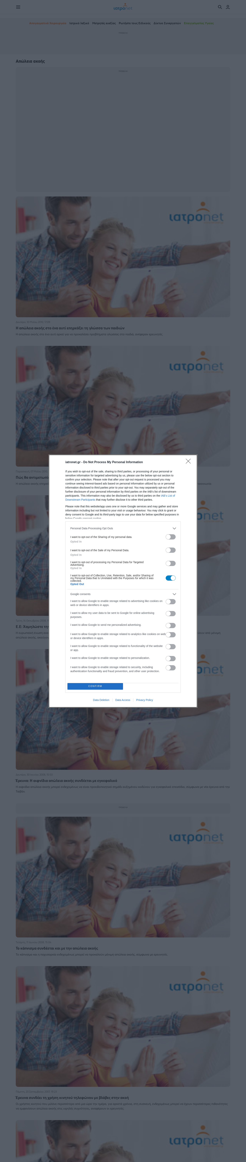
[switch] (171, 536)
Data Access (122, 700)
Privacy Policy (144, 700)
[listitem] (123, 528)
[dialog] (123, 581)
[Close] (189, 462)
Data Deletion (101, 700)
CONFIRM (95, 686)
